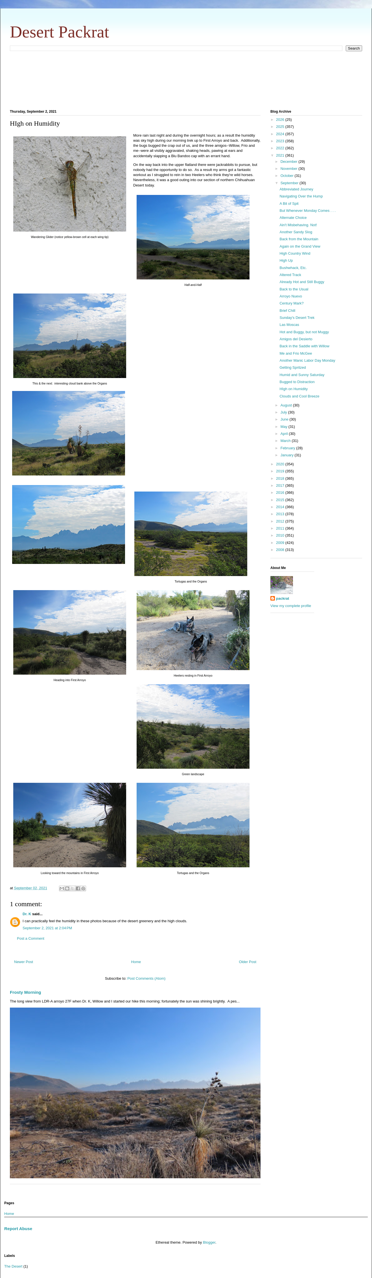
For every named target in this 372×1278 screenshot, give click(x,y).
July (284, 412)
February (288, 448)
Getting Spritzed (292, 367)
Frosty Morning (25, 992)
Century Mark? (291, 303)
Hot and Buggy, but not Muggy (304, 332)
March (286, 441)
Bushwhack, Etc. (293, 268)
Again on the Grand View (299, 246)
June (285, 419)
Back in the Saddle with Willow (304, 346)
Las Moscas (289, 325)
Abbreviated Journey (296, 189)
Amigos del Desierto (295, 339)
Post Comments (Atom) (146, 978)
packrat (282, 598)
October (288, 176)
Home (136, 962)
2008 (280, 550)
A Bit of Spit (288, 203)
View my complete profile (290, 606)
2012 (280, 521)
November (290, 168)
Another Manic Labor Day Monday (307, 360)
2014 (280, 507)
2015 (280, 500)
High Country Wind (294, 253)
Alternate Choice (293, 217)
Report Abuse (18, 1228)
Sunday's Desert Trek (296, 317)
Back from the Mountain (298, 239)
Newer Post (23, 962)
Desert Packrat (59, 32)
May (284, 426)
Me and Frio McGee (295, 353)
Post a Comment (30, 938)
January (288, 455)
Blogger (209, 1242)
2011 (280, 528)
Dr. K (27, 914)
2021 (280, 155)
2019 (280, 471)
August (287, 405)
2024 (280, 134)
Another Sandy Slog (295, 232)
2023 (280, 141)
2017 (280, 485)
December (290, 161)
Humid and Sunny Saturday (301, 375)
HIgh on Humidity (293, 389)
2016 (280, 492)
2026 (280, 119)
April (285, 434)
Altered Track (290, 275)
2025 (280, 127)
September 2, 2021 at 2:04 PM (47, 928)
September (290, 183)
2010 (280, 535)
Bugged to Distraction (296, 382)
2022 (280, 148)
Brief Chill (287, 310)
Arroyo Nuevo (290, 296)
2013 (280, 514)
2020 (280, 464)
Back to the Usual (293, 289)
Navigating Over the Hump (301, 196)
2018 (280, 478)
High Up (286, 260)
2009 (280, 543)
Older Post (247, 962)
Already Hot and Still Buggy (301, 282)
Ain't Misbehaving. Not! (298, 225)
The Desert (13, 1266)
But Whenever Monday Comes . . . (307, 210)
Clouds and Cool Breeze (299, 396)
